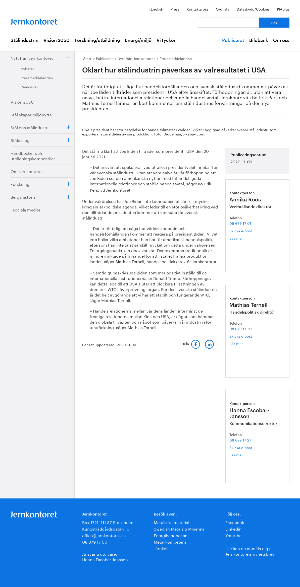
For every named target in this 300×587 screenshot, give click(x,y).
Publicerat (233, 40)
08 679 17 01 (240, 223)
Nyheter (27, 68)
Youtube (233, 535)
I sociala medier (25, 209)
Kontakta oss (198, 9)
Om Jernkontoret (27, 171)
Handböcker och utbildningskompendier (33, 155)
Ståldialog (20, 140)
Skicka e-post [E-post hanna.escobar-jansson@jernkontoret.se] (240, 447)
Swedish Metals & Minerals (179, 528)
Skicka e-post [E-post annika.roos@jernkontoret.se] (240, 230)
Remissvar (29, 86)
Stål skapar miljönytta (31, 114)
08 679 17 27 (240, 440)
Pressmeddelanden (37, 77)
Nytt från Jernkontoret (32, 57)
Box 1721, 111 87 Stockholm (107, 522)
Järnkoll (161, 548)
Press (175, 9)
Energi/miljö (138, 40)
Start (87, 58)
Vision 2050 (56, 40)
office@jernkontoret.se (104, 535)
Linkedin (233, 528)
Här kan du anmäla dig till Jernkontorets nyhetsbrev (249, 551)
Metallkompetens (170, 541)
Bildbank (258, 40)
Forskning (20, 184)
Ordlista (222, 9)
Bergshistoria (23, 196)
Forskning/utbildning (97, 40)
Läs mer (242, 238)
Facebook (234, 522)
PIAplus (283, 9)
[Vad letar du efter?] (228, 23)
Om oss (281, 40)
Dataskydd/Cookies (253, 9)
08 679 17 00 (94, 541)
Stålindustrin (24, 40)
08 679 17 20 (240, 328)
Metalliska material (171, 522)
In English (154, 9)
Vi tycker (166, 40)
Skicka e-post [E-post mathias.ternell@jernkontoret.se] (240, 336)
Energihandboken (170, 535)
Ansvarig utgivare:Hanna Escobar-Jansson (105, 556)
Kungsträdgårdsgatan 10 (105, 528)
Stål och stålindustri (29, 127)
